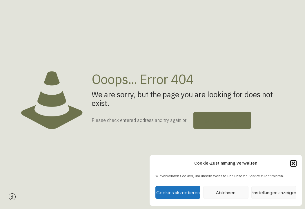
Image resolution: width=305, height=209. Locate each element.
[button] (293, 163)
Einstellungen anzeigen (273, 192)
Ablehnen (225, 192)
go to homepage (222, 120)
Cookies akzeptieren (178, 192)
